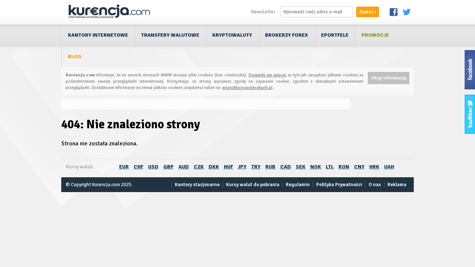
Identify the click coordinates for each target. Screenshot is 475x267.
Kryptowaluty (232, 35)
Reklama (396, 185)
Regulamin (298, 185)
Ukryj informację (388, 78)
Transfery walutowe (170, 35)
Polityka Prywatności (339, 185)
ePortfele (334, 35)
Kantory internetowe (98, 35)
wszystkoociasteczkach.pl (247, 87)
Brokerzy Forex (286, 35)
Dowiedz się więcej (267, 75)
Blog (74, 56)
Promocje (375, 35)
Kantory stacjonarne (197, 185)
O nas (374, 185)
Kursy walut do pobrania (252, 185)
